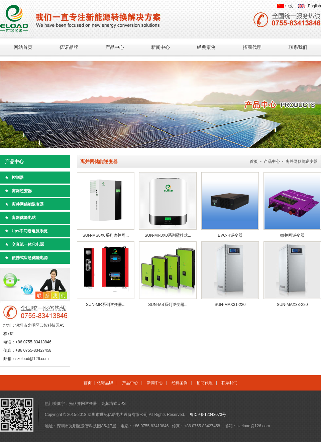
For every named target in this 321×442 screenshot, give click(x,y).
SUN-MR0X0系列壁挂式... (167, 235)
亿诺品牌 (69, 47)
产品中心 (114, 47)
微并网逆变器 (292, 235)
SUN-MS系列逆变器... (167, 304)
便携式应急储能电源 (30, 257)
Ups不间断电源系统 (29, 231)
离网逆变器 (22, 191)
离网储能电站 (24, 217)
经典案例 (206, 47)
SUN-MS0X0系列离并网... (106, 235)
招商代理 (252, 47)
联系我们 (298, 47)
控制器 (18, 177)
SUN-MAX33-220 (292, 304)
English (314, 6)
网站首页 (23, 47)
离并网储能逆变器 (28, 204)
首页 (254, 161)
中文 (289, 6)
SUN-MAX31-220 (230, 304)
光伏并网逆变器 (83, 403)
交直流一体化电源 (28, 244)
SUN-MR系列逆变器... (105, 304)
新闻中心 (160, 47)
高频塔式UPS (113, 403)
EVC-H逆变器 (230, 235)
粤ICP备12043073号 (208, 414)
